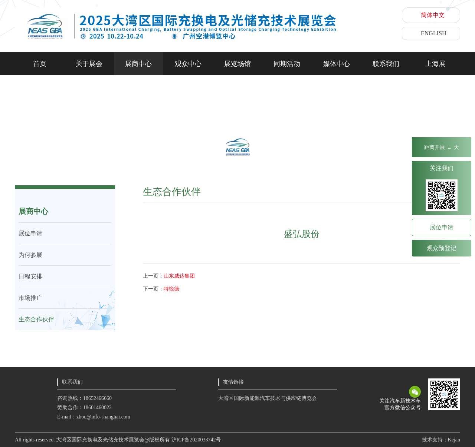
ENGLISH (433, 33)
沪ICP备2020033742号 (196, 440)
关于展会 (89, 63)
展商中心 (138, 63)
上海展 (435, 63)
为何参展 (30, 255)
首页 (39, 63)
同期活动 (286, 63)
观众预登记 (441, 248)
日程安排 (30, 276)
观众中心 (188, 63)
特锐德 (171, 289)
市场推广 (30, 298)
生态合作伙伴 (36, 319)
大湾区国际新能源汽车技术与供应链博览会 (267, 398)
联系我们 (386, 63)
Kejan (454, 440)
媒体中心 (336, 63)
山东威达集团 (179, 276)
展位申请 (30, 233)
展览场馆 (237, 63)
